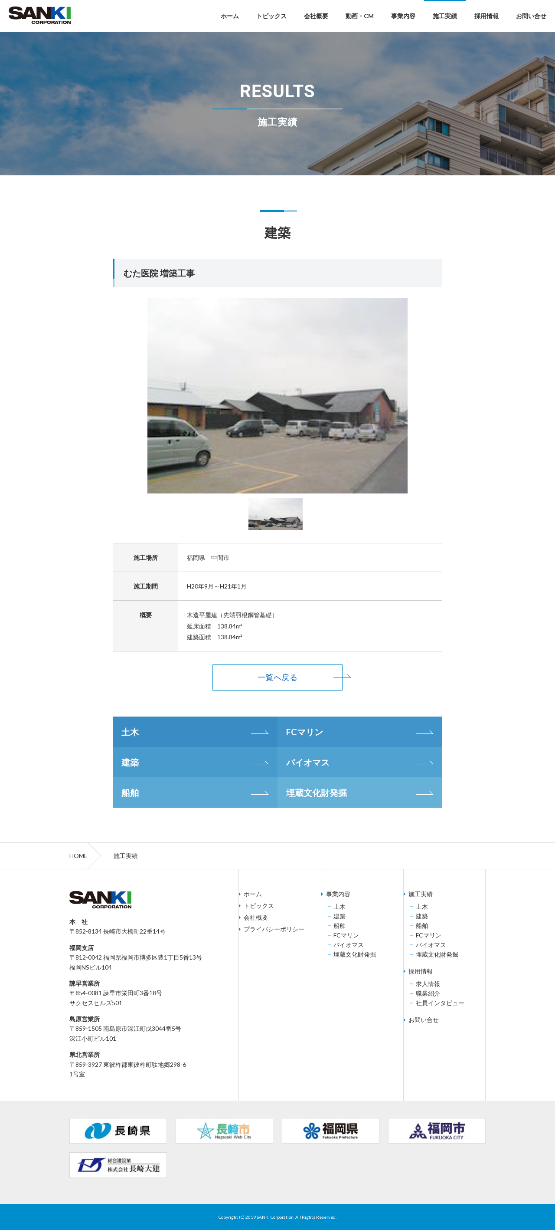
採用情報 (486, 16)
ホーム (230, 16)
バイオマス (308, 762)
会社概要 (316, 16)
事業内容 (403, 16)
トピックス (271, 16)
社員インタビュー (440, 1003)
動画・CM (360, 16)
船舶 (130, 792)
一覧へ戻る (277, 677)
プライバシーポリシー (274, 929)
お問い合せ (531, 16)
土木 (130, 732)
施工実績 (445, 16)
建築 (130, 762)
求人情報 (428, 984)
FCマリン (304, 732)
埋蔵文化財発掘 (316, 792)
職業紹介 (428, 993)
